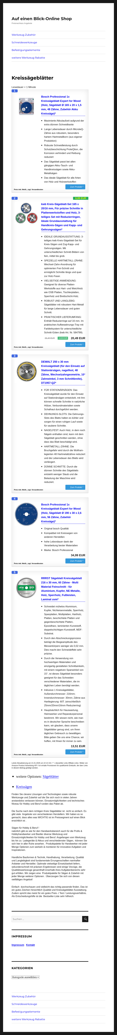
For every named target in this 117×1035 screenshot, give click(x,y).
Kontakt (30, 945)
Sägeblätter (51, 776)
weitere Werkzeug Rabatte (28, 57)
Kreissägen (24, 787)
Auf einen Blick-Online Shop (42, 18)
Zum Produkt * (76, 187)
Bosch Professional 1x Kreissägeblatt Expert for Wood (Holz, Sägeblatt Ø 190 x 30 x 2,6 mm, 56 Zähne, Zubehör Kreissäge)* (61, 513)
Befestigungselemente (26, 50)
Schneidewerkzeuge (24, 42)
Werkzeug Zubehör (24, 34)
